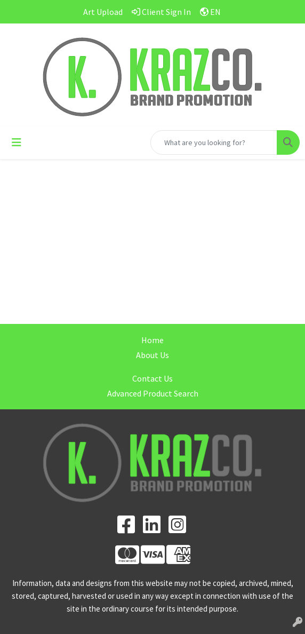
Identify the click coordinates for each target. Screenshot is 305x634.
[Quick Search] (213, 142)
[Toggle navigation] (16, 142)
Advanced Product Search (152, 393)
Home (152, 340)
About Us (152, 355)
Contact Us (152, 378)
